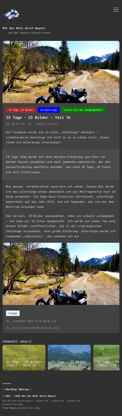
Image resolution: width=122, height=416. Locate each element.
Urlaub (13, 313)
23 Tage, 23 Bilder (21, 109)
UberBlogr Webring (17, 389)
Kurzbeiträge (49, 109)
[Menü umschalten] (115, 9)
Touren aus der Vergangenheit (83, 109)
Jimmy (37, 407)
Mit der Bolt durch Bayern (24, 28)
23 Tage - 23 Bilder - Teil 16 (38, 117)
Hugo (20, 404)
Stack (13, 407)
